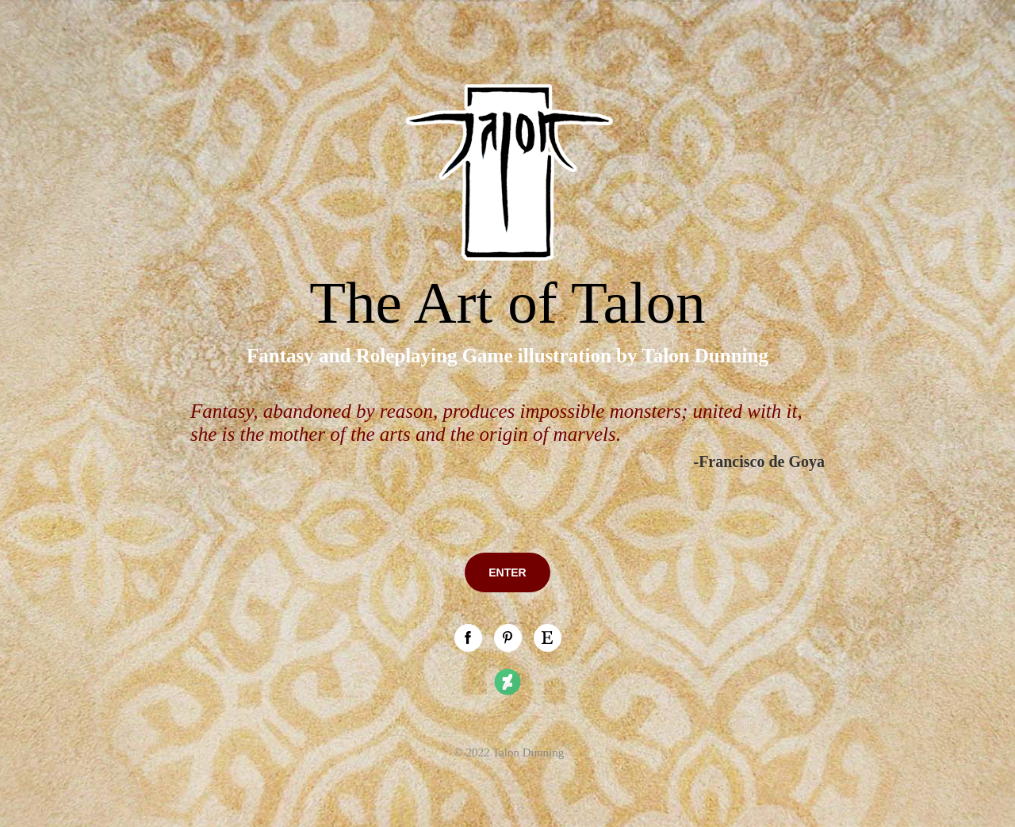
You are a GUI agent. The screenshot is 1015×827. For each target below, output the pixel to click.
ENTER (507, 572)
